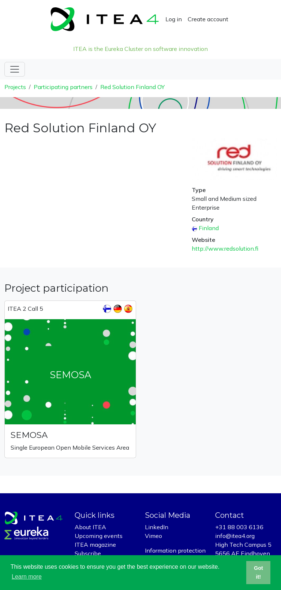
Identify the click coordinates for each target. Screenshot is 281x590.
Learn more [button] (27, 577)
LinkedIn (156, 527)
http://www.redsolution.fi (225, 248)
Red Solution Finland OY (132, 87)
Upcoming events (99, 535)
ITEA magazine (95, 544)
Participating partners (63, 87)
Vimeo (153, 535)
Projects (15, 87)
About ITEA (90, 527)
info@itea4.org (235, 535)
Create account (208, 19)
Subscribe (88, 553)
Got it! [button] (258, 572)
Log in (173, 19)
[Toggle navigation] (14, 69)
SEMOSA (29, 435)
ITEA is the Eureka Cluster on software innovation (140, 48)
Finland (209, 228)
